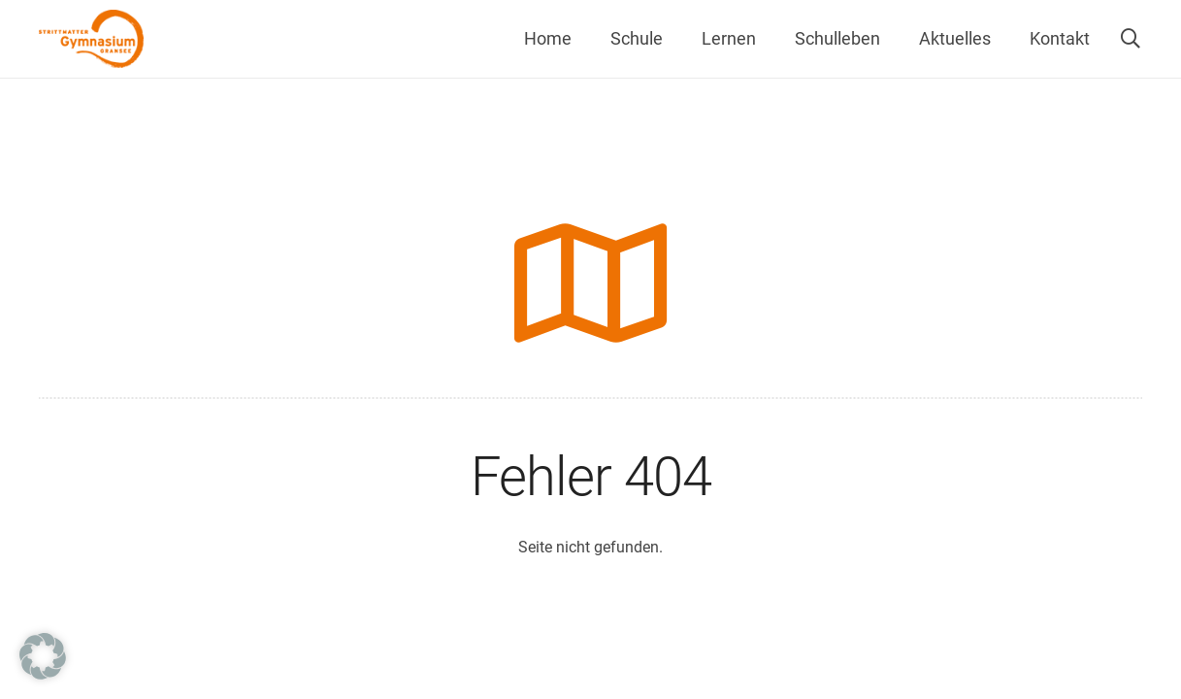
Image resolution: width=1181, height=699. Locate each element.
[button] (1130, 39)
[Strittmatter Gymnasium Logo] (91, 39)
